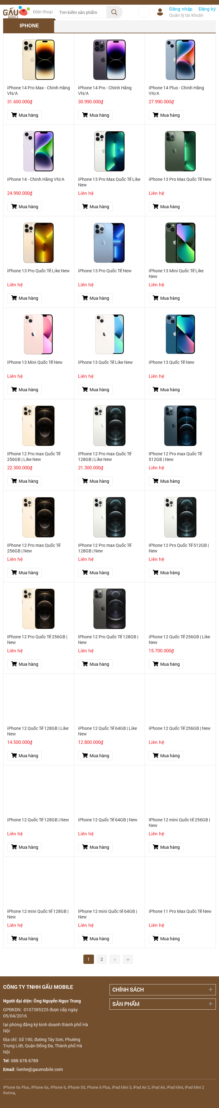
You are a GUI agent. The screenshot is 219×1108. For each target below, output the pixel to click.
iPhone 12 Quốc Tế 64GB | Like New (107, 731)
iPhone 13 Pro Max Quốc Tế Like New (109, 182)
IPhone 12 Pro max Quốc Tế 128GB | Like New (104, 456)
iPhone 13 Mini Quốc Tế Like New (176, 273)
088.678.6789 (24, 1060)
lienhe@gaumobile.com (39, 1069)
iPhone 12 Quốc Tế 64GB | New (107, 820)
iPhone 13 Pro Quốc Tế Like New (38, 271)
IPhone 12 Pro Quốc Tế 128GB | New (108, 639)
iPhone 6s (40, 1087)
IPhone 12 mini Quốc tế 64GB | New (107, 914)
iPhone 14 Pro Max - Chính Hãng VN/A (38, 90)
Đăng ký (207, 9)
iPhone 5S (76, 1087)
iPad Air (158, 1087)
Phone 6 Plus (98, 1087)
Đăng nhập (181, 9)
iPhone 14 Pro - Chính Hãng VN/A (105, 90)
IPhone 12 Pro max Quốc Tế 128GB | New (104, 548)
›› (128, 959)
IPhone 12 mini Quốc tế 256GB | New (179, 822)
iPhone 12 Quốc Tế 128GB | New (38, 820)
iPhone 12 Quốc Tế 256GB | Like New (179, 639)
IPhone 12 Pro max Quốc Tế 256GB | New (33, 548)
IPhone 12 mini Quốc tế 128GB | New (37, 914)
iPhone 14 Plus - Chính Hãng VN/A (176, 90)
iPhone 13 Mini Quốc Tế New (35, 362)
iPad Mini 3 (121, 1087)
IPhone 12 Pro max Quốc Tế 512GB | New (175, 456)
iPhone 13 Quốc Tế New (171, 362)
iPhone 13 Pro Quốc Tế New (105, 271)
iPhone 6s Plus (16, 1087)
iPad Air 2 (141, 1087)
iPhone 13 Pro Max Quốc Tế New (180, 179)
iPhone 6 (58, 1087)
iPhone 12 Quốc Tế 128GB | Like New (37, 731)
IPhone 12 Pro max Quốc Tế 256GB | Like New (33, 456)
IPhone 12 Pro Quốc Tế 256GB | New (37, 639)
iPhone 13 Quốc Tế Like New (105, 362)
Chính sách (128, 989)
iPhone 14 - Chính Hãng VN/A (35, 179)
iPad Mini (175, 1087)
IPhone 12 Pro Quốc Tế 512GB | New (179, 548)
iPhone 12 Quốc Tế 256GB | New (180, 728)
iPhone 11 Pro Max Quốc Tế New (180, 911)
